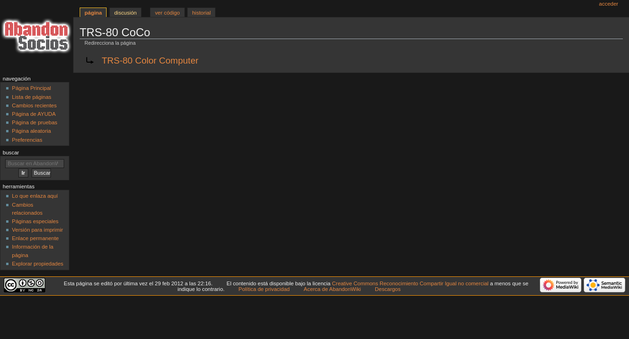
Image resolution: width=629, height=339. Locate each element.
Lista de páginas (31, 97)
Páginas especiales (35, 221)
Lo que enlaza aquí (35, 196)
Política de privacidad (264, 289)
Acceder (608, 4)
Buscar (11, 152)
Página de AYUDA (34, 114)
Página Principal (31, 88)
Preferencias (27, 140)
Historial (201, 13)
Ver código (167, 13)
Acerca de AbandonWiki (332, 289)
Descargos (388, 289)
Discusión (125, 13)
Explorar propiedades (37, 263)
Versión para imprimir (37, 230)
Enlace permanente (35, 238)
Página (93, 13)
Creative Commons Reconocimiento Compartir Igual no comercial (410, 283)
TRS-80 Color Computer (150, 60)
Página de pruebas (34, 122)
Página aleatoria (31, 131)
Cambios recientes (34, 105)
